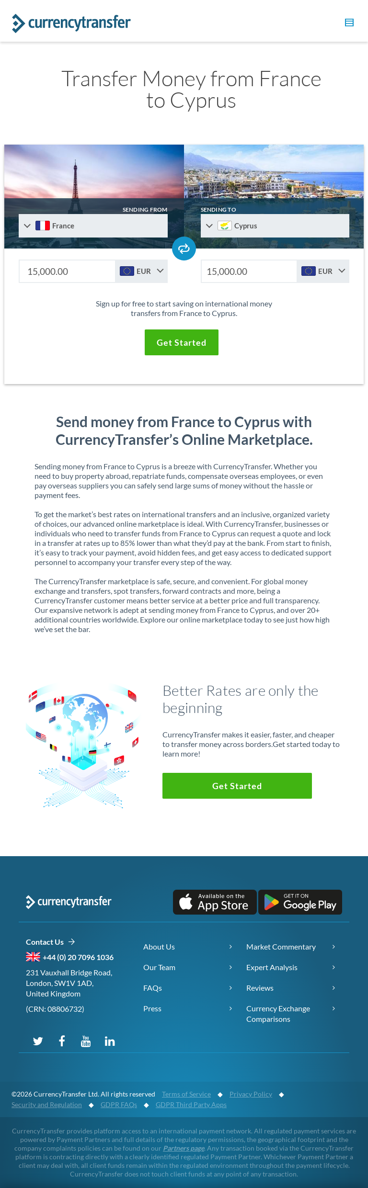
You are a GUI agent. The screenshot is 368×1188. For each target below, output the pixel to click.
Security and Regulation (47, 1104)
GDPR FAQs (119, 1104)
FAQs (152, 987)
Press (152, 1008)
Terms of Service (186, 1094)
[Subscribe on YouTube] (86, 1040)
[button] (347, 23)
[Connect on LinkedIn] (110, 1040)
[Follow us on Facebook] (62, 1040)
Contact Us (50, 942)
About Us (159, 946)
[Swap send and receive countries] (184, 248)
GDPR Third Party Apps (191, 1104)
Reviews (260, 987)
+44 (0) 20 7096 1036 (78, 957)
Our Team (159, 967)
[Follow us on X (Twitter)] (38, 1040)
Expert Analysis (272, 967)
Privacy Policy (251, 1094)
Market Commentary (281, 946)
